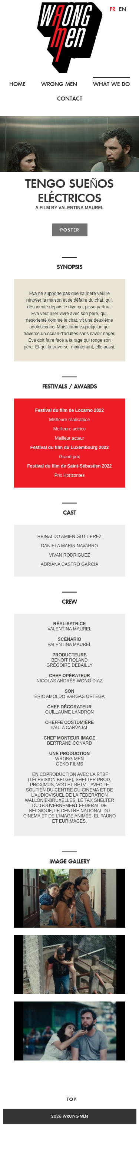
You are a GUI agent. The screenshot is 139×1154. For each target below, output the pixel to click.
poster (69, 229)
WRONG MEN (59, 84)
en (122, 9)
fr (112, 9)
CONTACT (69, 98)
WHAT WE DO (111, 84)
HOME (17, 84)
